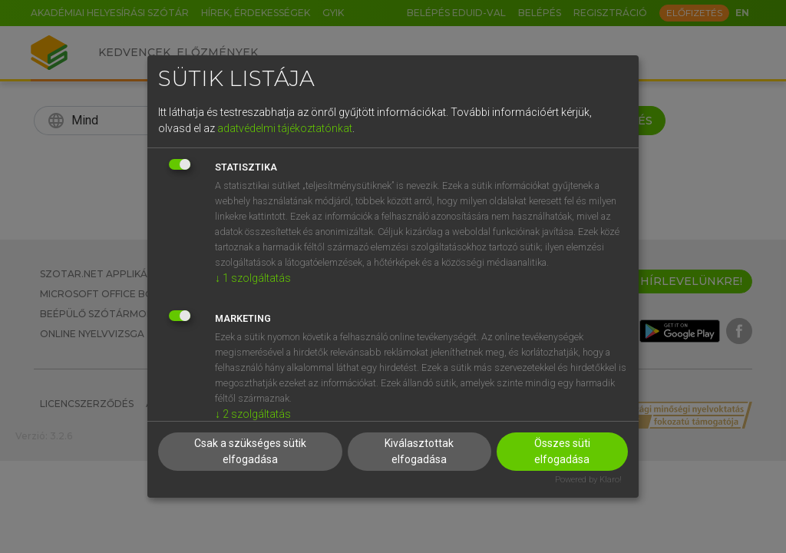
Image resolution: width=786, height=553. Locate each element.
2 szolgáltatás (253, 414)
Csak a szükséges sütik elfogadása (250, 451)
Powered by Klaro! (588, 480)
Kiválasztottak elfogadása (419, 451)
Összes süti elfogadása (562, 451)
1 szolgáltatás (253, 278)
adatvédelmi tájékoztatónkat (284, 128)
